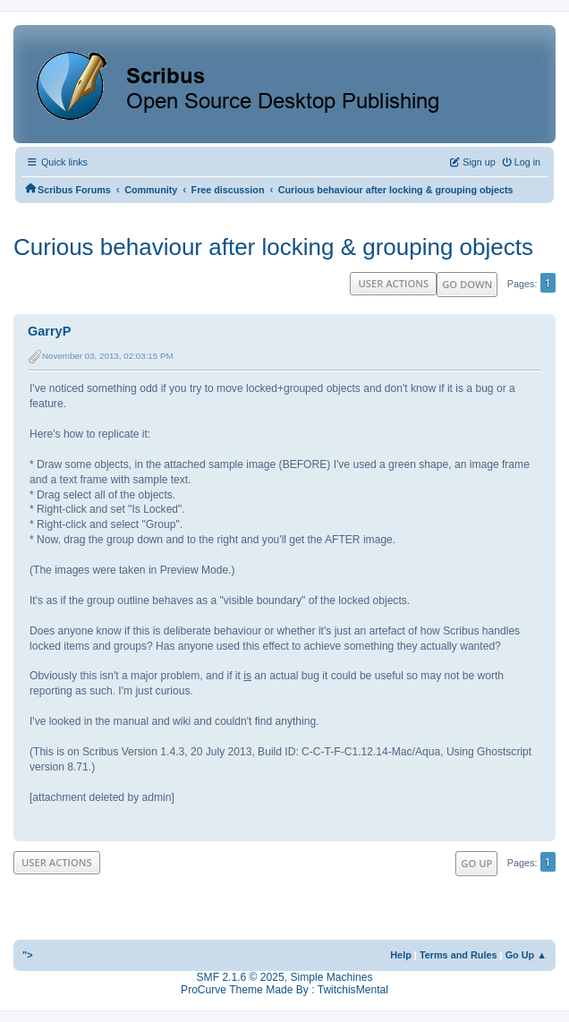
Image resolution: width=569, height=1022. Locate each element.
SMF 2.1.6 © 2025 (240, 977)
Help (401, 955)
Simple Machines (331, 977)
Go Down (467, 284)
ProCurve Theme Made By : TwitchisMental (284, 990)
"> (27, 955)
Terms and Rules (458, 955)
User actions (393, 283)
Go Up (476, 863)
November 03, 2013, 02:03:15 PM (108, 356)
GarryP (49, 331)
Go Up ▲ (526, 955)
